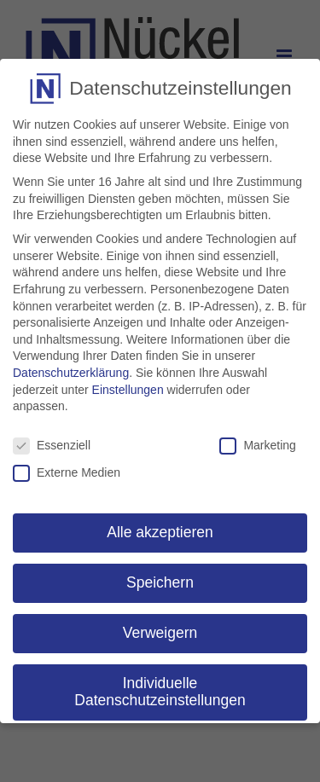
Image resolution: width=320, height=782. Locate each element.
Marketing (257, 445)
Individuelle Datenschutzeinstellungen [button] (159, 692)
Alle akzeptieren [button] (160, 532)
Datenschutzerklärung (71, 372)
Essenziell (51, 445)
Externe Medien (66, 473)
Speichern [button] (160, 582)
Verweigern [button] (160, 632)
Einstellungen (128, 390)
